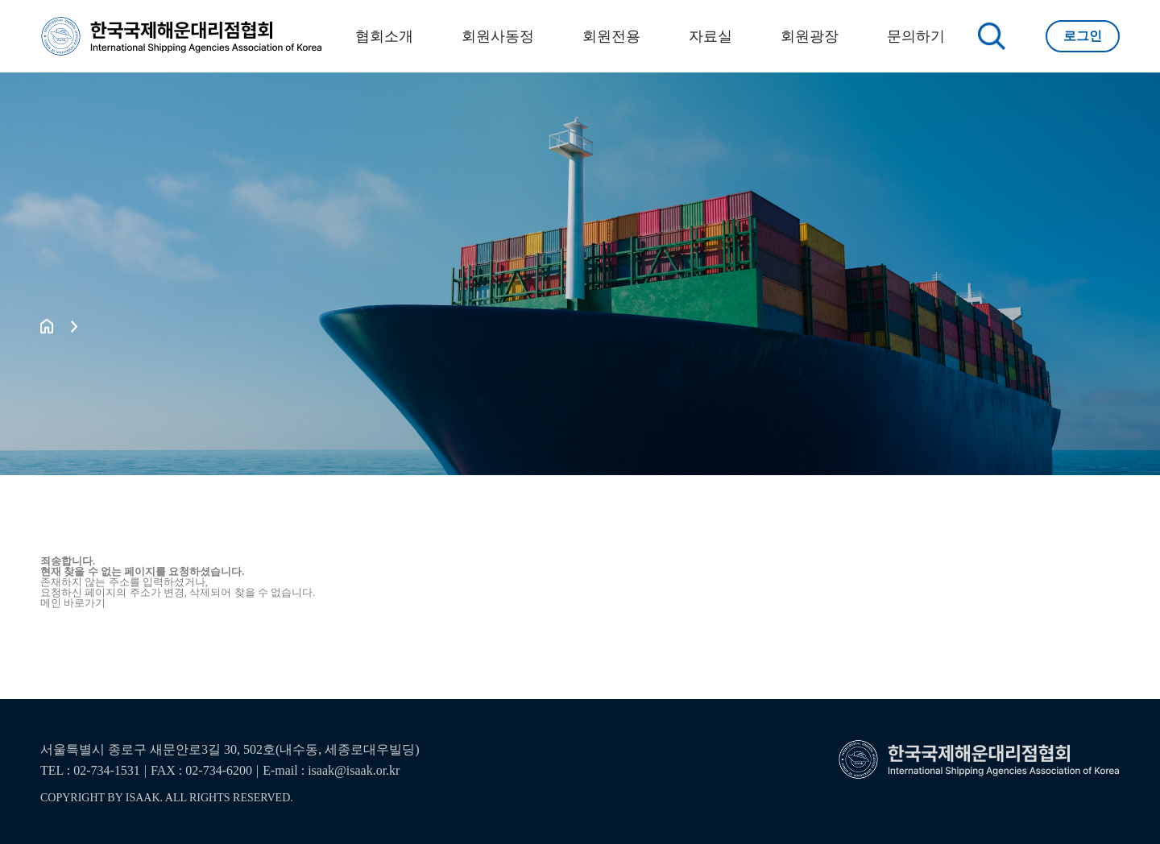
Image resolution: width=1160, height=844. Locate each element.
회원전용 (611, 36)
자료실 (710, 36)
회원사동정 (498, 36)
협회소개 (384, 36)
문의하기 (916, 36)
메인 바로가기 (73, 603)
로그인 (1082, 36)
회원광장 (810, 36)
